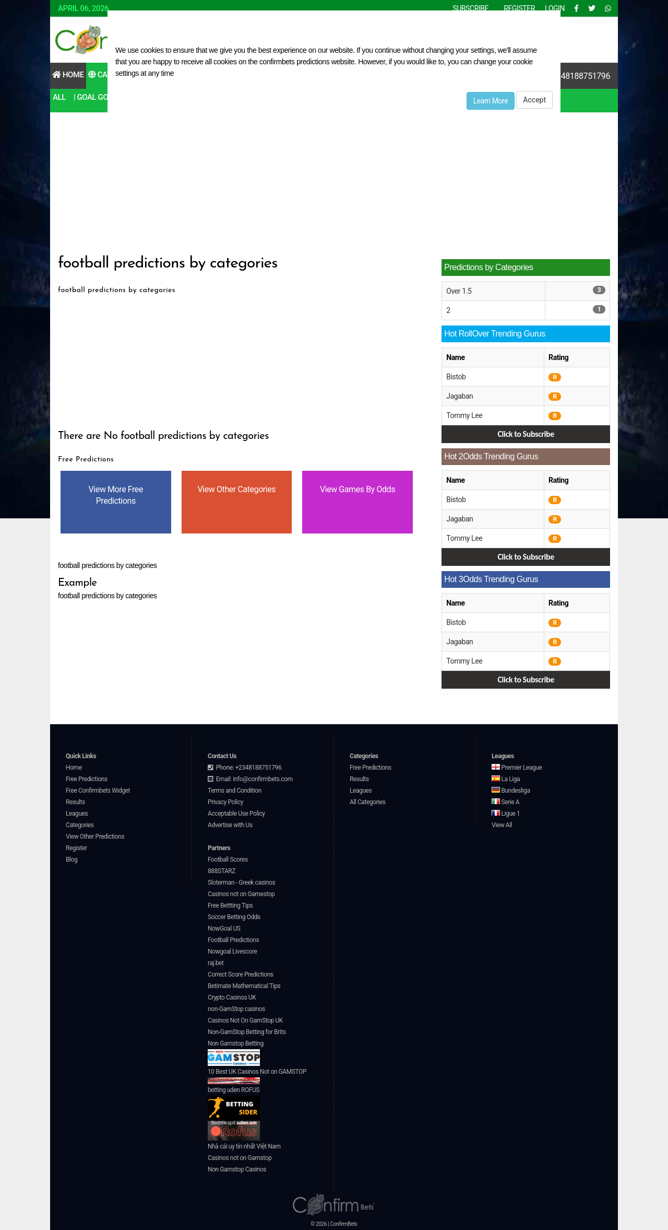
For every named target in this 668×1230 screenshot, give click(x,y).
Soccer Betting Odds (234, 917)
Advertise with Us (230, 825)
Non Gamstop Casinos (237, 1169)
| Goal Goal (95, 97)
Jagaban (459, 396)
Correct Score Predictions (240, 974)
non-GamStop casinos (236, 1009)
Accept (534, 100)
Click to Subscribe (525, 434)
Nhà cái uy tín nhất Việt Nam (244, 1146)
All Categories (368, 802)
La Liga (506, 779)
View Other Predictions (95, 836)
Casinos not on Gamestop (241, 894)
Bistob (456, 377)
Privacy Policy (225, 802)
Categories (80, 825)
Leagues (77, 813)
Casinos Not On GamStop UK (245, 1020)
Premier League (517, 767)
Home (68, 74)
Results (75, 802)
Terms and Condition (234, 790)
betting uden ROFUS (234, 1103)
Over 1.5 (458, 291)
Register (76, 848)
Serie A (505, 802)
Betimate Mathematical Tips (244, 986)
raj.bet (215, 963)
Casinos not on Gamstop (239, 1158)
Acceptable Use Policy (236, 813)
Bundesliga (511, 790)
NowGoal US (224, 928)
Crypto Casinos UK (232, 997)
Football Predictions (233, 940)
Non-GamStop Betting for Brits (246, 1032)
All (59, 97)
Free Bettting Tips (230, 905)
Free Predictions (87, 779)
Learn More (490, 101)
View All (502, 825)
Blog (71, 859)
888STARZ (221, 871)
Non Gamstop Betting (236, 1053)
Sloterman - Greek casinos (241, 882)
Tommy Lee (464, 415)
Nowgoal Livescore (232, 951)
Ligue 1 (506, 813)
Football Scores (228, 859)
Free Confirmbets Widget (98, 790)
